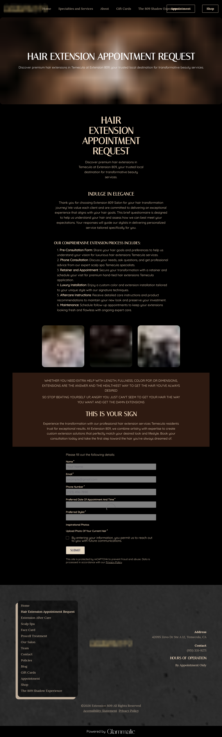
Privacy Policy (129, 711)
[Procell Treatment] (34, 636)
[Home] (47, 8)
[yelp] (115, 657)
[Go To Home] (26, 8)
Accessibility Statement (100, 711)
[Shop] (24, 685)
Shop (210, 9)
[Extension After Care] (36, 618)
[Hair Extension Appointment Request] (48, 612)
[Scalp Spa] (28, 624)
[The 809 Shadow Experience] (159, 8)
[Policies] (26, 660)
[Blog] (24, 666)
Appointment (181, 9)
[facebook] (111, 657)
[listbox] (76, 8)
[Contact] (27, 654)
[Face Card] (28, 630)
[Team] (25, 648)
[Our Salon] (28, 642)
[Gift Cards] (124, 8)
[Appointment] (181, 8)
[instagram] (107, 657)
